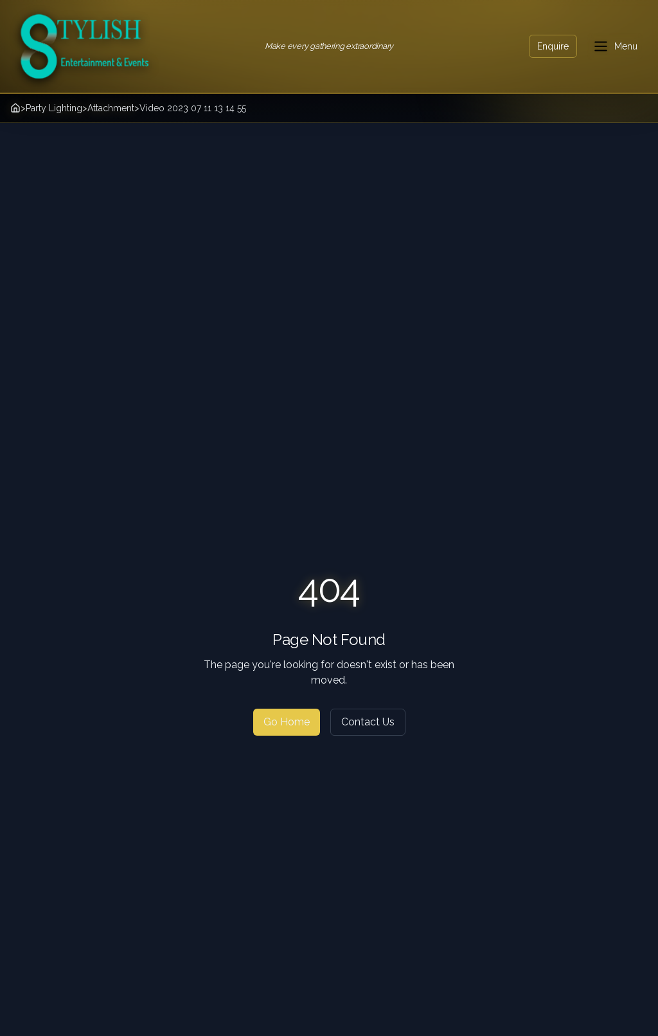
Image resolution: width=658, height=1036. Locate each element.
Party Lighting (54, 108)
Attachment (110, 108)
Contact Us (368, 722)
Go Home (286, 722)
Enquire (553, 46)
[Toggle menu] (615, 46)
